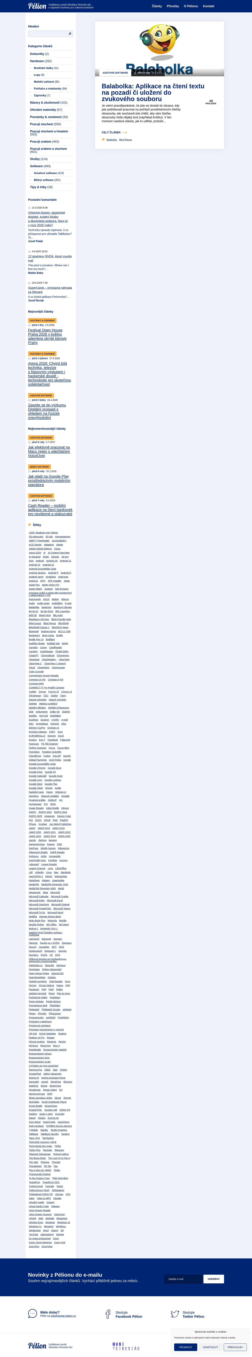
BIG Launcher (62, 611)
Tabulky (44, 1130)
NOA (61, 947)
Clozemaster (58, 667)
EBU (31, 723)
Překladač (34, 1009)
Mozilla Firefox (36, 924)
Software (40, 166)
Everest (51, 735)
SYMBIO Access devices (59, 1126)
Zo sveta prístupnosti (40, 1238)
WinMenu (61, 1226)
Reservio (51, 1041)
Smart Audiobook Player (54, 1102)
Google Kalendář (38, 776)
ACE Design (35, 544)
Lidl (31, 872)
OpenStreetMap (37, 977)
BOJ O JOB (64, 631)
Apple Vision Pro (50, 585)
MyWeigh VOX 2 (49, 928)
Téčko (58, 1146)
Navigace (66, 943)
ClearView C (35, 663)
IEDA (53, 804)
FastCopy (34, 744)
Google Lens (35, 780)
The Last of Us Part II (59, 1158)
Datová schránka (38, 699)
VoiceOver (59, 1214)
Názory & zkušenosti (48, 102)
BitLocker (58, 615)
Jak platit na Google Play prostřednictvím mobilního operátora (49, 480)
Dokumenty (42, 711)
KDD (59, 844)
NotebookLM (35, 951)
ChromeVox (63, 655)
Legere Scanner (37, 868)
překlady (67, 1009)
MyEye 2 (33, 928)
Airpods (55, 556)
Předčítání (55, 1005)
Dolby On (55, 711)
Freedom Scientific (51, 752)
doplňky (33, 715)
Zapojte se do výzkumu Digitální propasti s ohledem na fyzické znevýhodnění (47, 411)
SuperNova (63, 1122)
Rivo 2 (56, 1045)
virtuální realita (36, 1202)
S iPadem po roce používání (43, 1065)
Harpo (49, 792)
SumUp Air (53, 1118)
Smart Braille (35, 1106)
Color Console (36, 671)
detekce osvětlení (48, 703)
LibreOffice (60, 868)
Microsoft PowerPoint (40, 908)
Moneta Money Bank (50, 916)
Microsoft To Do (37, 912)
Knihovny (34, 856)
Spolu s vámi (46, 1114)
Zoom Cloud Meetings (40, 1242)
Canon (43, 647)
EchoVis (54, 723)
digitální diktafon (37, 707)
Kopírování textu (37, 860)
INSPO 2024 (60, 812)
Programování (36, 1017)
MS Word (64, 924)
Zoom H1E (59, 1242)
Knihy (44, 856)
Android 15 (48, 564)
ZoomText (34, 1246)
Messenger (35, 892)
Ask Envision (61, 589)
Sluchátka (34, 1102)
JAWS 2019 (58, 828)
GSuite (48, 788)
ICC (46, 804)
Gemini (67, 756)
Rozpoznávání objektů (55, 1049)
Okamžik (49, 965)
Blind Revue (49, 623)
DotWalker (55, 715)
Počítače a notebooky (50, 88)
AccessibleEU (59, 540)
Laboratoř (34, 864)
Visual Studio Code (39, 1206)
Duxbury (45, 719)
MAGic (48, 876)
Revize (62, 1041)
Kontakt (208, 6)
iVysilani (43, 824)
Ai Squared (35, 556)
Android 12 (65, 560)
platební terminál (37, 993)
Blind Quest (35, 623)
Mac (56, 872)
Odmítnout (210, 1347)
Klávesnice (63, 848)
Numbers (34, 955)
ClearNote (34, 659)
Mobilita (33, 916)
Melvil (61, 888)
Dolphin (66, 711)
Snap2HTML (35, 1110)
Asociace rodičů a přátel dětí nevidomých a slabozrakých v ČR (50, 594)
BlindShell (63, 623)
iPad (55, 820)
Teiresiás (47, 1150)
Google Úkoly (36, 788)
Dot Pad (43, 715)
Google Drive (36, 772)
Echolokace (42, 723)
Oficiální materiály (46, 109)
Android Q (66, 572)
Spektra (33, 1114)
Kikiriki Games (48, 848)
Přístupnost (55, 1013)
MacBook (65, 872)
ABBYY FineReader (39, 540)
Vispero (50, 1202)
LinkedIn (39, 872)
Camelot (33, 647)
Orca (67, 981)
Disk (31, 711)
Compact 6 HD (55, 679)
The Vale (33, 1162)
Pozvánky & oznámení (49, 117)
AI (44, 552)
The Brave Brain (37, 1158)
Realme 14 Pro (37, 1037)
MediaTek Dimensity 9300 (42, 888)
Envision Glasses (38, 731)
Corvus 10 (53, 691)
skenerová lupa (37, 1094)
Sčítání (63, 1069)
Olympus (60, 965)
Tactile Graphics (58, 1130)
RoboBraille (35, 1049)
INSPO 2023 (45, 812)
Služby (39, 159)
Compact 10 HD (37, 679)
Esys (60, 731)
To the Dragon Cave (39, 1178)
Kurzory (63, 860)
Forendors (34, 752)
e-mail (64, 719)
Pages (59, 985)
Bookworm (34, 635)
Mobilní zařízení (46, 81)
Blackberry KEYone (39, 619)
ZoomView (47, 1246)
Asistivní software (49, 173)
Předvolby (235, 1347)
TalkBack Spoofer (50, 1134)
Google (67, 760)
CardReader (55, 647)
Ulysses (59, 1194)
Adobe (59, 544)
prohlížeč (50, 1017)
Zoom (56, 1238)
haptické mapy (36, 792)
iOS (31, 820)
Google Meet (35, 784)
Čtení (63, 695)
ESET (52, 731)
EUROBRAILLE (37, 735)
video (31, 1198)
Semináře (34, 1082)
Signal (44, 1086)
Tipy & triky (41, 187)
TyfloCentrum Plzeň (39, 1190)
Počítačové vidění (38, 997)
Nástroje (33, 943)
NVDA (44, 955)
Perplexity (34, 989)
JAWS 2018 (44, 828)
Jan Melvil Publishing (60, 824)
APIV (43, 581)
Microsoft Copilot (59, 896)
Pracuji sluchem (45, 124)
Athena (65, 599)
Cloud (32, 667)
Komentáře (54, 856)
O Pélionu (191, 6)
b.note (68, 603)
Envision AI (53, 727)
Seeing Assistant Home (53, 1078)
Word (46, 1230)
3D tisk (49, 536)
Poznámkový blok (38, 1005)
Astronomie (35, 599)
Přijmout (185, 1347)
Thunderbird (35, 1166)
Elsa (63, 723)
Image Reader (36, 808)
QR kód (33, 1033)
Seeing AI (34, 1078)
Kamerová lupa (37, 844)
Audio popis (43, 603)
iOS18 (47, 820)
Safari (47, 1069)
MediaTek (34, 884)
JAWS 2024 (50, 836)
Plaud (52, 993)
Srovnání (59, 1114)
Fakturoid (65, 739)
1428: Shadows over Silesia (43, 532)
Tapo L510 (34, 1138)
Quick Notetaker (47, 1033)
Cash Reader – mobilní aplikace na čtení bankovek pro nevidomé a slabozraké (50, 509)
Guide (58, 788)
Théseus (44, 1162)
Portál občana (53, 1001)
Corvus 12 (66, 691)
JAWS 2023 (35, 836)
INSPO (32, 812)
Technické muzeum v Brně (42, 1142)
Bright (65, 643)
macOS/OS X (36, 876)
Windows (50, 1222)
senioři (44, 1082)
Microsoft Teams (61, 908)
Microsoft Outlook (60, 904)
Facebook (53, 739)
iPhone (32, 824)
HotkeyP (52, 800)
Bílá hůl (33, 615)
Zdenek (60, 1234)
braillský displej (37, 643)
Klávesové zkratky (38, 852)
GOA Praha (55, 760)
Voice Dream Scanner (40, 1214)
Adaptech (49, 544)
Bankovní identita (63, 607)
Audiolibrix (57, 603)
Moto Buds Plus (37, 920)
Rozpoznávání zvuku (40, 1061)
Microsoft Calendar (39, 896)
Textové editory (61, 1154)
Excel (61, 735)
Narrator (57, 939)
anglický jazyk (36, 576)
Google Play (51, 784)
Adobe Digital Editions (40, 548)
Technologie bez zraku (40, 1146)
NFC (54, 947)
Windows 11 (35, 1226)
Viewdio (57, 1198)
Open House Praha (39, 973)
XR (62, 1230)
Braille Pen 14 (36, 639)
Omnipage (34, 969)
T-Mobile (33, 1130)
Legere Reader (49, 864)
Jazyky (32, 840)
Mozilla (62, 920)
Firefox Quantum (37, 748)
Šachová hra (35, 1069)
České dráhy (62, 651)
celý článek (111, 132)
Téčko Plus (35, 1150)
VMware (55, 1206)
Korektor (52, 860)
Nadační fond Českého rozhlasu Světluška (45, 933)
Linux (49, 872)
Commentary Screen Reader (44, 675)
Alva (31, 560)
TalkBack (33, 1134)
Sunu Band (35, 1122)
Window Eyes (36, 1222)
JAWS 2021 (50, 832)
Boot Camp (48, 635)
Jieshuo (42, 840)
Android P (53, 572)
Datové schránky (57, 699)
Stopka (41, 1118)
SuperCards (49, 1122)
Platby (59, 989)
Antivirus (33, 581)
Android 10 (52, 560)
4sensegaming (62, 536)
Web (40, 1218)
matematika (58, 880)
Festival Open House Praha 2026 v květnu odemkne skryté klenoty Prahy (47, 336)
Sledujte (122, 1314)
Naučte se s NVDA (50, 943)
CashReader (46, 651)
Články (157, 6)
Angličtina (51, 576)
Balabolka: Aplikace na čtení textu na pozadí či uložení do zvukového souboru (153, 92)
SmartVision (51, 1106)
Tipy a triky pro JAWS (40, 1170)
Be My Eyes (47, 611)
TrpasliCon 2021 (51, 1182)
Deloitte (33, 703)
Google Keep (55, 776)
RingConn (45, 1045)
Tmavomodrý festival (40, 1174)
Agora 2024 (35, 552)
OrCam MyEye (46, 985)
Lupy (39, 74)
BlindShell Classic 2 (39, 627)
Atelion (55, 599)
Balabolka (34, 607)
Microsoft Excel (55, 900)
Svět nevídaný (36, 1126)
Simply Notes (50, 1090)
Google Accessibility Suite (42, 764)
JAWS (32, 828)
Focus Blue (63, 748)
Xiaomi (54, 1230)
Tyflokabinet (58, 1190)
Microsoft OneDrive (39, 904)
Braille (59, 635)
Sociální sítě (50, 1110)
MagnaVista (61, 876)
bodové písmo (48, 631)
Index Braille (52, 808)
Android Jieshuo (37, 572)
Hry (61, 800)
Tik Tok (47, 1166)
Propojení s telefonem (40, 1021)
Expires (33, 739)
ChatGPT (34, 655)
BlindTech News (60, 627)
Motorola (52, 920)
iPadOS (64, 820)
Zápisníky (42, 95)
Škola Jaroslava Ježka (40, 1098)
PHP (44, 989)
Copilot (32, 691)
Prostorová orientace (40, 1025)
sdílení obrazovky (52, 1074)
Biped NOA (45, 615)
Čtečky (54, 695)
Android (40, 560)
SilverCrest (55, 1086)
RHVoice (33, 1045)
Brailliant (50, 639)
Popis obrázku (36, 1001)
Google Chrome (37, 768)
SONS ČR (64, 1110)
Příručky (173, 6)
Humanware (35, 804)
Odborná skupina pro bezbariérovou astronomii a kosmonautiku (47, 960)
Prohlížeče (63, 1017)
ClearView (64, 659)
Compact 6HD (36, 683)
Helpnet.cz (60, 792)
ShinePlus (55, 1082)
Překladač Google (51, 1009)
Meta (45, 892)
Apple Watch (35, 589)
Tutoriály (49, 1186)
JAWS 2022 (64, 832)
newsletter (44, 947)
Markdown (34, 880)
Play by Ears (63, 993)
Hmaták (65, 796)
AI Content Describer (59, 552)
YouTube (33, 1234)
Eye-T (42, 739)
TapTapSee (48, 1138)
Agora (57, 548)
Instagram (49, 816)
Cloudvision (43, 667)
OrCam (33, 985)
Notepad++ (50, 951)
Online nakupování (52, 969)
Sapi (55, 1069)
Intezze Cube (64, 816)
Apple (67, 581)
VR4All (32, 1218)
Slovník (67, 1098)
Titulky (57, 1170)
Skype (58, 1098)
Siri (60, 1090)
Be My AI (33, 611)
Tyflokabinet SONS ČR (41, 1194)
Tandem (65, 1134)
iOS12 (38, 820)
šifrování (67, 1082)
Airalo (46, 556)
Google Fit (50, 772)
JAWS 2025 (64, 836)
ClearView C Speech (55, 663)
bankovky (46, 607)
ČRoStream (35, 695)
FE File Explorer (49, 744)
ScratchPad (35, 1074)
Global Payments (38, 760)
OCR (57, 955)
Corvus (42, 691)
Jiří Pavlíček (211, 102)
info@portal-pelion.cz (63, 1315)
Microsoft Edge (37, 900)
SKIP (49, 1094)
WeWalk (50, 1218)
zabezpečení (47, 1234)
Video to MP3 (44, 1198)
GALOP (57, 756)
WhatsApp (61, 1218)
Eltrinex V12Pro (37, 727)
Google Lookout (53, 780)
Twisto (59, 1186)
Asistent (48, 589)
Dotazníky (39, 54)
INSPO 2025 (35, 816)
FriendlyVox (35, 756)
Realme (62, 1033)
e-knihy (55, 719)
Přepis (32, 1013)
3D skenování (36, 536)
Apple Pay (34, 585)
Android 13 (34, 564)
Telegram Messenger (40, 1154)
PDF (67, 985)
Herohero (34, 796)
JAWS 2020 (35, 832)
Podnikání (55, 997)
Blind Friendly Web (61, 619)
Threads (56, 1162)
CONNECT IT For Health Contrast (46, 687)
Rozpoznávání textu (39, 1057)
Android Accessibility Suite (42, 568)
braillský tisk (53, 643)
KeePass (33, 848)
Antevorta (63, 576)
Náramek (46, 939)
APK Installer (54, 581)
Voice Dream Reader (40, 1210)
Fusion (47, 756)
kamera (53, 840)
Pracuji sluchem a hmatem (49, 133)
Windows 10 (63, 1222)
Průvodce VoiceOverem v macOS (46, 1029)
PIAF (51, 989)
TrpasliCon (34, 1182)
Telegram (59, 1150)
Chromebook (47, 655)
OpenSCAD (57, 973)
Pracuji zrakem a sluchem (48, 150)
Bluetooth (34, 631)
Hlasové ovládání (50, 796)
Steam (32, 1118)
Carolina (33, 651)
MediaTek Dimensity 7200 (54, 884)
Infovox (65, 808)
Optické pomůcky (38, 981)
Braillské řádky (46, 68)
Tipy (55, 1166)
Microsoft (55, 892)
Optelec (52, 977)
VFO (68, 1194)
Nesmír (33, 947)
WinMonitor (35, 1230)
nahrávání (34, 939)
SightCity (33, 1086)
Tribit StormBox (60, 1178)
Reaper (51, 1037)
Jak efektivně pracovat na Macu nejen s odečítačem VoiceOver (49, 451)
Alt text (65, 556)
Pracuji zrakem (44, 141)
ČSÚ (46, 695)
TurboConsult (36, 1186)
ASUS (46, 599)
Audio (32, 603)
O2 (51, 955)
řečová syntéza (37, 1041)
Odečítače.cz (36, 965)
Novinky (62, 951)
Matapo (46, 880)
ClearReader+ (49, 659)
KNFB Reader (57, 852)
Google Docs (54, 768)
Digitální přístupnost (58, 707)
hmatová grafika (37, 800)
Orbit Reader (56, 981)
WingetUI (49, 1226)
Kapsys (51, 844)
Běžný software (47, 180)
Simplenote (35, 1090)
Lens (50, 868)
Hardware (41, 61)
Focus (52, 748)
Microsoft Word (55, 912)
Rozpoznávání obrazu (40, 1053)
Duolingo (33, 719)
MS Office (51, 924)
